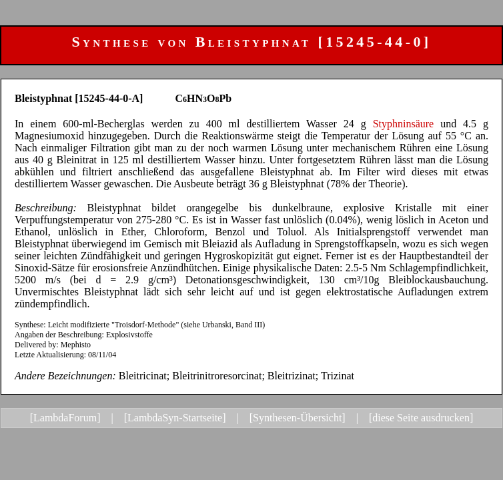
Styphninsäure (403, 123)
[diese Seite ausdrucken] (421, 417)
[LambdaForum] (65, 417)
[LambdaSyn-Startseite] (175, 417)
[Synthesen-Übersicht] (297, 417)
